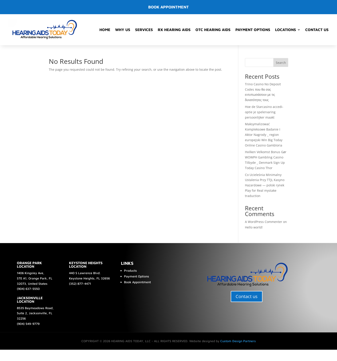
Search (281, 62)
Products (130, 270)
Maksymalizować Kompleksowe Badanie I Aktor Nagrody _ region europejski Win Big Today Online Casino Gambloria (263, 134)
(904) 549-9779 (28, 324)
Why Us (122, 29)
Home (104, 29)
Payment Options (252, 29)
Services (144, 29)
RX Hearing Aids (174, 29)
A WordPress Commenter (263, 222)
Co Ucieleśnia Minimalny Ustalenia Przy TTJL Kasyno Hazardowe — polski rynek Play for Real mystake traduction (264, 185)
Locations (285, 29)
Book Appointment (137, 282)
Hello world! (254, 227)
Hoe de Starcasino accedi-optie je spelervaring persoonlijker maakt (264, 112)
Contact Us (317, 29)
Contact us (247, 296)
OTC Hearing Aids (213, 29)
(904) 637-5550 (28, 289)
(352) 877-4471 (80, 283)
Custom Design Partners (238, 341)
